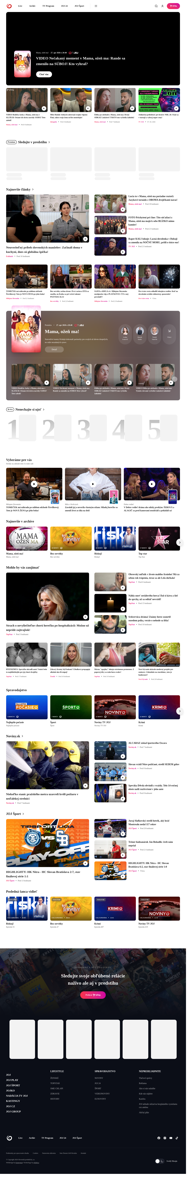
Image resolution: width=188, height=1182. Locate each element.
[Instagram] (165, 1146)
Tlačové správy (145, 1078)
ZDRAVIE (55, 1094)
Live (20, 6)
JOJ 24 (64, 6)
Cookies (35, 1161)
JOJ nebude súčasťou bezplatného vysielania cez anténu (158, 1105)
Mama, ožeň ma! (62, 331)
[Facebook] (159, 1146)
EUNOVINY (100, 1099)
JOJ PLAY (14, 1082)
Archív (32, 6)
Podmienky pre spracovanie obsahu (17, 1161)
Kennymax (19, 1171)
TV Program (48, 6)
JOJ (9, 1075)
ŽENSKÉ (54, 1078)
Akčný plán (144, 1112)
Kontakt (83, 1161)
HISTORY (55, 1099)
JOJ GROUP (15, 1120)
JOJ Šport (79, 6)
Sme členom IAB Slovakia (68, 1161)
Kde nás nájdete (146, 1094)
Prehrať (93, 995)
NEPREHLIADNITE (150, 1071)
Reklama (143, 1083)
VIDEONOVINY (102, 1094)
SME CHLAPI (56, 1088)
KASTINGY (15, 1107)
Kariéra (142, 1099)
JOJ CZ (12, 1113)
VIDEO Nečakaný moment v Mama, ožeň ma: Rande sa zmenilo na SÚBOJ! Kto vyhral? (80, 61)
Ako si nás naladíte (147, 1088)
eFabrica (36, 1171)
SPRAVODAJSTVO (105, 1071)
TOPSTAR (55, 1083)
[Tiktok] (177, 1146)
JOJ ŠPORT (15, 1088)
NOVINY (99, 1078)
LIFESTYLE (57, 1071)
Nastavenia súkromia (49, 1161)
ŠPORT (98, 1088)
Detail (54, 349)
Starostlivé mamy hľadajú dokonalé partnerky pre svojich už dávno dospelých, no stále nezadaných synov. (76, 340)
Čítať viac (44, 74)
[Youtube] (171, 1146)
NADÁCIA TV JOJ (20, 1101)
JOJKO (11, 1094)
